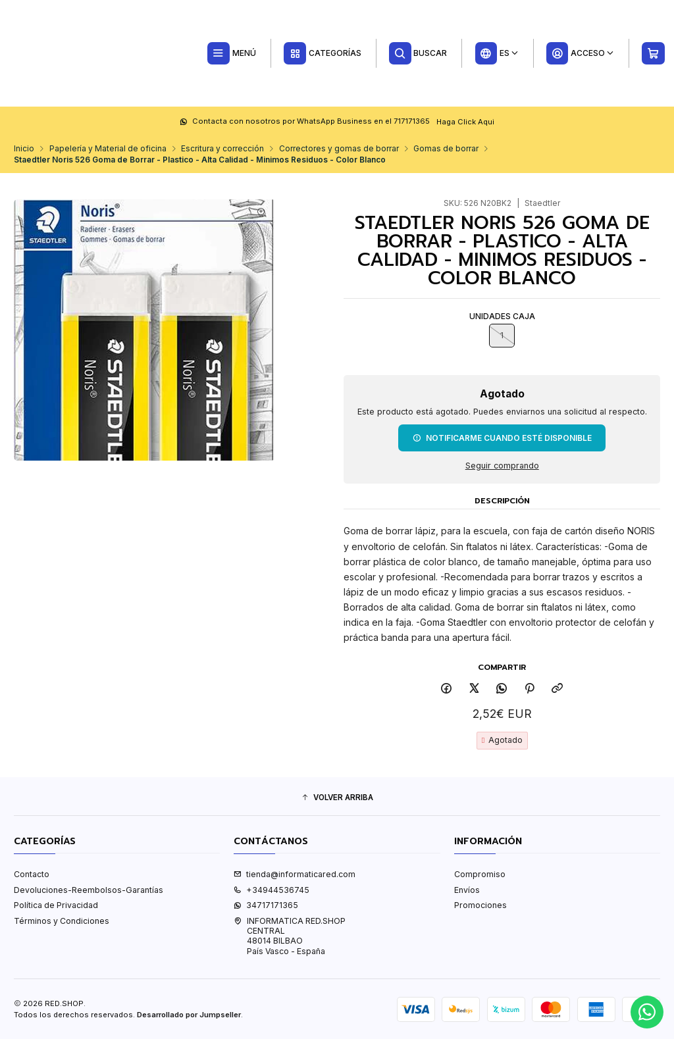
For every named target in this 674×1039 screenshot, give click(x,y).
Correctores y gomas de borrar (339, 149)
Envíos (467, 890)
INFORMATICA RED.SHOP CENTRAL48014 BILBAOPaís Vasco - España (290, 936)
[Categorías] (322, 53)
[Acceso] (580, 53)
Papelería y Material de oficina (108, 149)
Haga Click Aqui (465, 121)
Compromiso (480, 874)
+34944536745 (271, 890)
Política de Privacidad (56, 905)
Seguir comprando (502, 465)
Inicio (24, 149)
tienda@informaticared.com (294, 874)
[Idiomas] (497, 53)
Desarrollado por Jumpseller (189, 1014)
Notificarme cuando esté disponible (502, 437)
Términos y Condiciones (61, 921)
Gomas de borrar (446, 149)
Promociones (480, 905)
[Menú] (231, 53)
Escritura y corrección (222, 149)
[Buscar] (418, 53)
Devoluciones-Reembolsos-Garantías (88, 890)
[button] (337, 798)
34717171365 (266, 905)
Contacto (31, 874)
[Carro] (653, 53)
